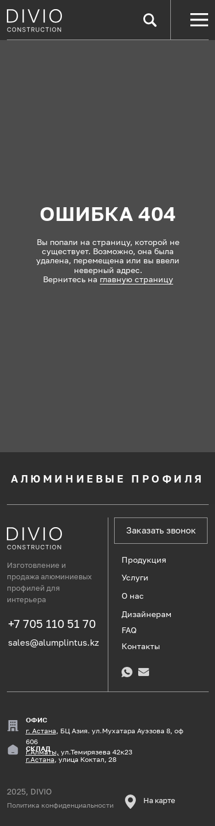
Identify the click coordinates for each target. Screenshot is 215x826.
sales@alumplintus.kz (53, 642)
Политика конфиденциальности (60, 805)
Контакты (141, 646)
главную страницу (136, 279)
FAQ (129, 630)
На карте (159, 800)
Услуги (135, 577)
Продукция (144, 559)
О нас (133, 595)
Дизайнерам (146, 614)
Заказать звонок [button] (161, 530)
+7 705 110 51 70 (52, 623)
